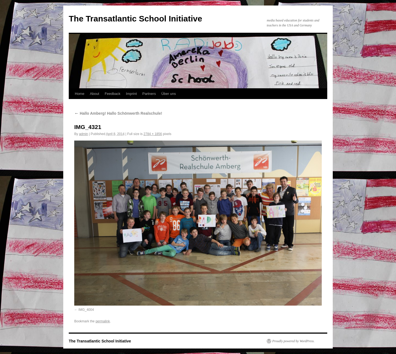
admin (83, 134)
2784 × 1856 (153, 134)
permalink (102, 321)
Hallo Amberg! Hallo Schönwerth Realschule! (118, 113)
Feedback (112, 94)
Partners (149, 94)
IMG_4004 (86, 310)
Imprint (131, 94)
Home (79, 94)
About (94, 94)
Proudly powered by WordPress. (293, 341)
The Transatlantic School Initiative (135, 18)
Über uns (168, 94)
